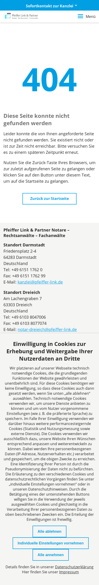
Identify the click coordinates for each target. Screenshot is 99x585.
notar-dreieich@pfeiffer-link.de (47, 329)
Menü (87, 16)
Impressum (69, 571)
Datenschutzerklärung (74, 566)
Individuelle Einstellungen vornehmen (51, 543)
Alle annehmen (51, 555)
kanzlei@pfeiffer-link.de (40, 282)
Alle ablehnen (49, 531)
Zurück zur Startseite (49, 198)
